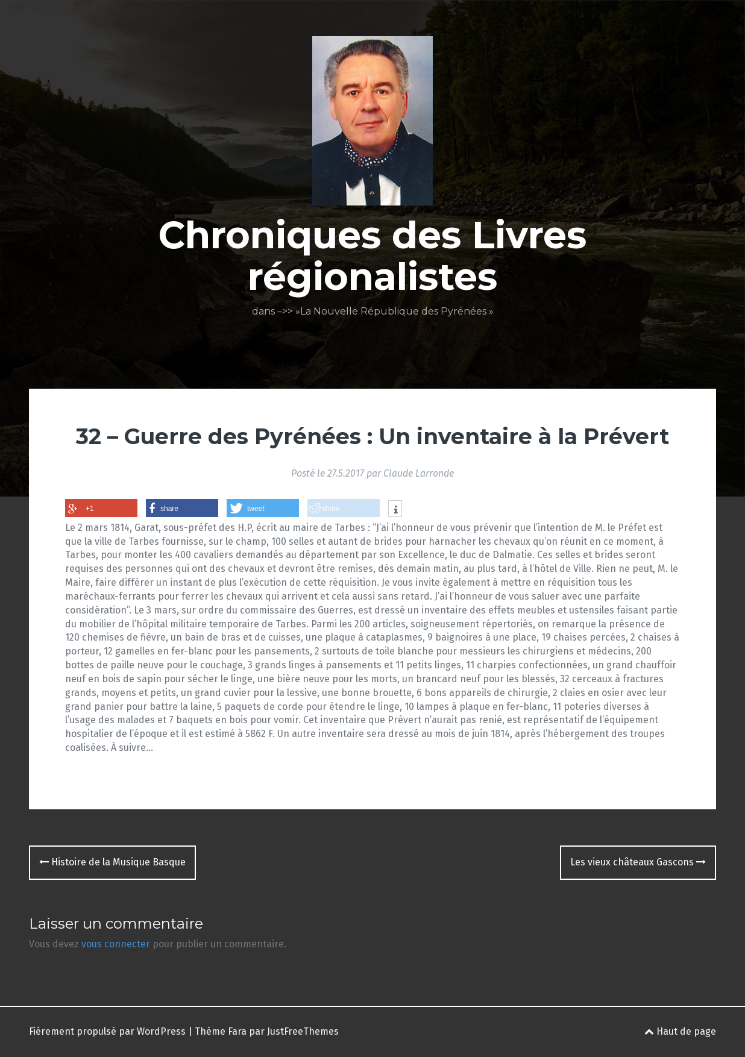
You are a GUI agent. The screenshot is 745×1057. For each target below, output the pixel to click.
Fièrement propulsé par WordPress (107, 1031)
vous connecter (115, 944)
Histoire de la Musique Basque (112, 862)
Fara (237, 1031)
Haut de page (680, 1031)
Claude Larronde (418, 473)
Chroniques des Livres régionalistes (372, 255)
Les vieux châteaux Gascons (638, 862)
